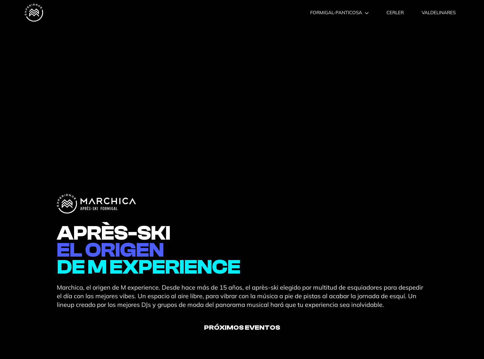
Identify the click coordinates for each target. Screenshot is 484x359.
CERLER (395, 12)
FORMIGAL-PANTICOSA (339, 12)
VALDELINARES (439, 12)
